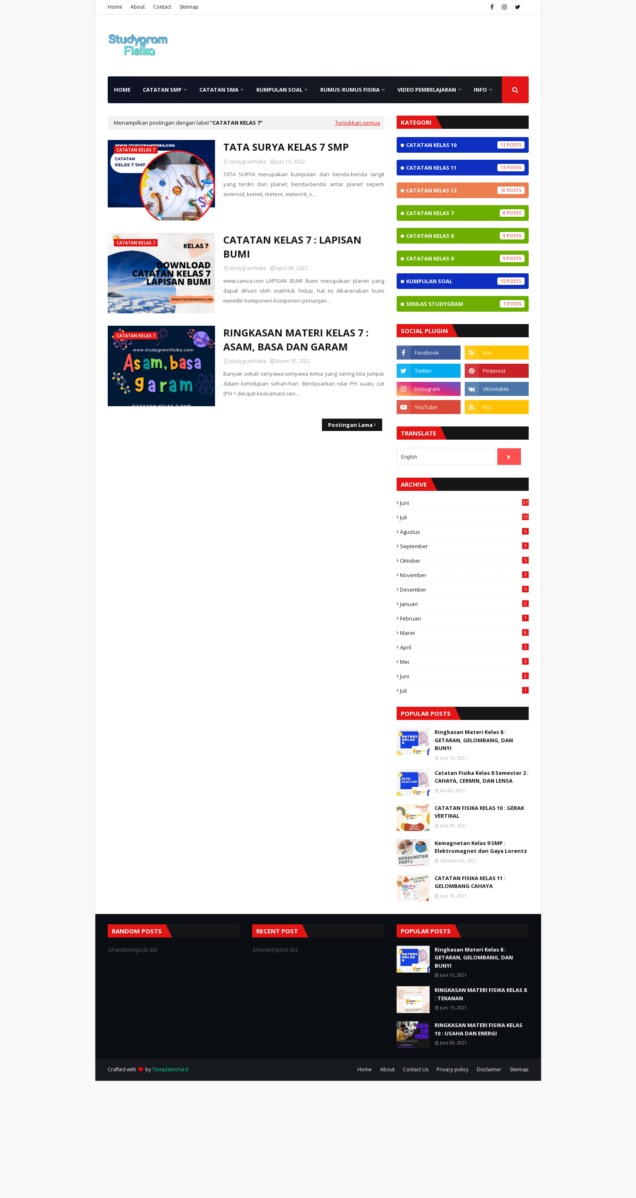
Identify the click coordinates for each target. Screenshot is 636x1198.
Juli (464, 517)
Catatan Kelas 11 (465, 167)
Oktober (464, 560)
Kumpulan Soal (465, 281)
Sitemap (189, 6)
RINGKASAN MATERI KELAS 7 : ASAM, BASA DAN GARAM (296, 339)
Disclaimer (489, 1069)
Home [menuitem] (122, 89)
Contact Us (415, 1069)
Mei (464, 661)
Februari (464, 618)
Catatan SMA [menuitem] (219, 89)
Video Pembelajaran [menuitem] (426, 89)
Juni (464, 503)
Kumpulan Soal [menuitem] (279, 89)
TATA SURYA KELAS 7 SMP (286, 147)
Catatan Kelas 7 (465, 213)
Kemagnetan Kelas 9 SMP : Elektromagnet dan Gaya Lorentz (481, 847)
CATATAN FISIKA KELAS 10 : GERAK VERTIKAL (479, 812)
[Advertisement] (247, 1138)
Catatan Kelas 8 (465, 235)
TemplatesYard (170, 1069)
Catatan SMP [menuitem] (162, 89)
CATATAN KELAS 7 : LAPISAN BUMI (292, 246)
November (464, 575)
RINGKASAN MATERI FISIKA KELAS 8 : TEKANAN (481, 994)
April (464, 647)
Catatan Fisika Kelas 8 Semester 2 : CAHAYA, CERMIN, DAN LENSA (482, 777)
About (137, 6)
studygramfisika (247, 161)
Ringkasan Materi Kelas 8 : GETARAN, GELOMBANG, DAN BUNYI (474, 740)
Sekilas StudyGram (465, 304)
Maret (464, 633)
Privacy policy (452, 1069)
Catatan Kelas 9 (465, 258)
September (464, 546)
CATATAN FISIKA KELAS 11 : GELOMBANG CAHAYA (470, 882)
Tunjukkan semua (357, 122)
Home (115, 6)
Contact (162, 6)
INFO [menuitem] (480, 89)
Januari (464, 604)
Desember (464, 589)
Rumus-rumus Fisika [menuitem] (350, 89)
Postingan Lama (350, 425)
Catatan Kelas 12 (465, 190)
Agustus (464, 531)
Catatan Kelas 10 (465, 145)
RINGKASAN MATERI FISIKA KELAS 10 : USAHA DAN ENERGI (479, 1029)
